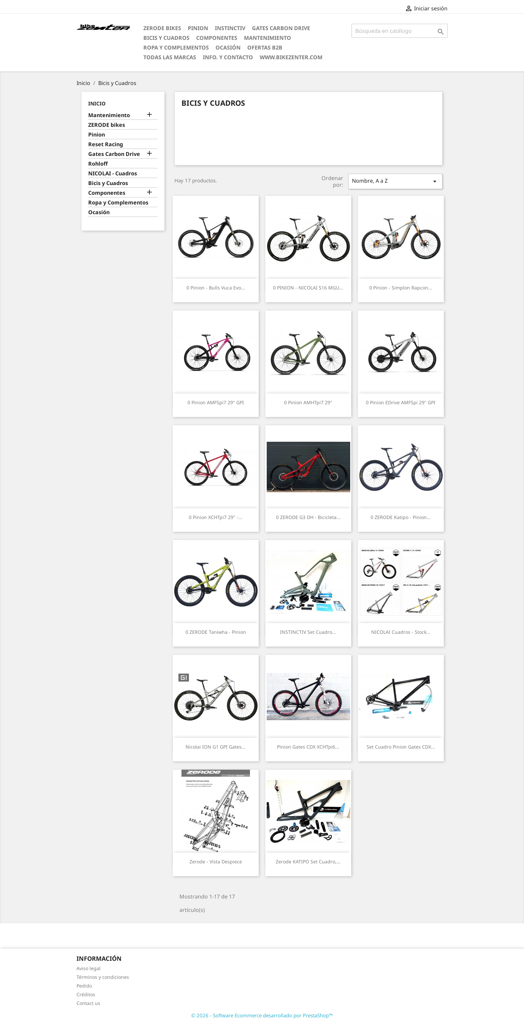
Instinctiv (230, 28)
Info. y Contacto (228, 57)
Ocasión (228, 47)
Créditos (86, 994)
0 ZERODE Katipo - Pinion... (401, 517)
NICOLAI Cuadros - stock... (400, 632)
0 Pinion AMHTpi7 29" (308, 402)
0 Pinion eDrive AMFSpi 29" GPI (400, 402)
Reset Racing (105, 144)
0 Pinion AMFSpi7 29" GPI (215, 402)
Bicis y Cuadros (166, 37)
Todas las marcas (169, 57)
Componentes (216, 37)
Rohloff (98, 163)
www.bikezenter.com (291, 57)
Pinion (198, 28)
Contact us (88, 1003)
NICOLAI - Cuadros (112, 173)
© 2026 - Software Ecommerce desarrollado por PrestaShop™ (262, 1015)
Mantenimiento (267, 37)
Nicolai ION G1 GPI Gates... (215, 747)
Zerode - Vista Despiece (215, 861)
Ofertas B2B (264, 47)
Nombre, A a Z (395, 181)
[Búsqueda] (399, 31)
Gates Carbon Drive (281, 28)
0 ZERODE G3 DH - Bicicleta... (308, 517)
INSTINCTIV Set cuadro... (308, 632)
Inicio (97, 103)
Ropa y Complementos (176, 47)
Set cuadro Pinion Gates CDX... (401, 747)
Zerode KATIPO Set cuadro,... (308, 861)
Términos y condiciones (103, 977)
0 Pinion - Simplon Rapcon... (400, 287)
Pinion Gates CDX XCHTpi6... (308, 747)
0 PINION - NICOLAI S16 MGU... (308, 287)
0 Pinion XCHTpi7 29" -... (215, 517)
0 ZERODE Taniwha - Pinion (215, 632)
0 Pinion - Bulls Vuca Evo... (215, 287)
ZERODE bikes (162, 28)
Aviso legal (89, 968)
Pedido (84, 986)
